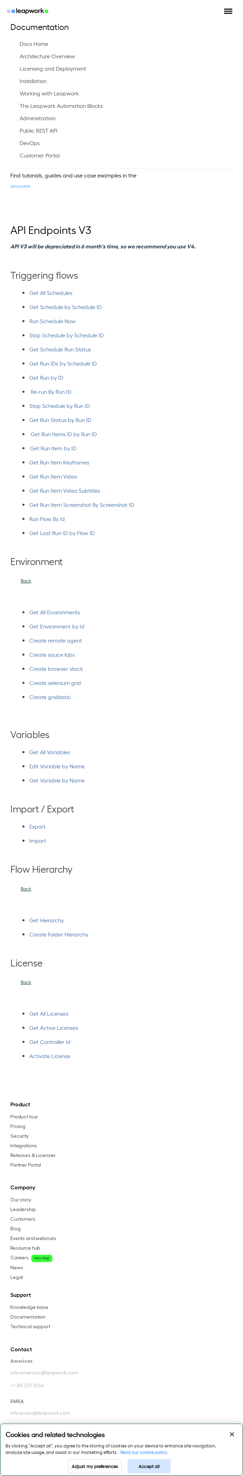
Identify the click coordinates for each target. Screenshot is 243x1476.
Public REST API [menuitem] (39, 130)
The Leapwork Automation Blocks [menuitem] (61, 105)
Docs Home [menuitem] (34, 43)
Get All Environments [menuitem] (54, 612)
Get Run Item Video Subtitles (64, 490)
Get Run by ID (46, 377)
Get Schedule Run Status (60, 349)
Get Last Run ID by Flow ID (62, 532)
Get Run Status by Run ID (60, 419)
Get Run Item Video (53, 476)
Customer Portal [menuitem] (40, 155)
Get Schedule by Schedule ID (65, 306)
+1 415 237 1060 (27, 1385)
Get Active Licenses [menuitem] (53, 1027)
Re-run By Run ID (51, 391)
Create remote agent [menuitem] (55, 640)
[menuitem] (131, 611)
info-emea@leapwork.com (40, 1413)
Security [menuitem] (19, 1136)
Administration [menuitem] (37, 118)
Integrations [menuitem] (23, 1146)
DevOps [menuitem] (30, 142)
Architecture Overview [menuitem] (47, 56)
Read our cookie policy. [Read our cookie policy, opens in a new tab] (144, 1452)
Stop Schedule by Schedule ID (66, 335)
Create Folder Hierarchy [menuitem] (58, 934)
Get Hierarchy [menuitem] (46, 920)
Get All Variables (49, 752)
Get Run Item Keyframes (59, 462)
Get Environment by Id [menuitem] (56, 626)
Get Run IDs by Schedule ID (63, 363)
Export (37, 826)
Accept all (149, 1466)
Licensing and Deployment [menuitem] (53, 68)
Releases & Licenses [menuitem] (32, 1155)
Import (37, 840)
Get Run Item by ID (53, 448)
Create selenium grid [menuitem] (55, 682)
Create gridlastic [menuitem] (50, 696)
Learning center (20, 185)
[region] (121, 1449)
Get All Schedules (50, 292)
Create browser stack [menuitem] (56, 668)
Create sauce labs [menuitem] (52, 654)
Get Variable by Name (57, 780)
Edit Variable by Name (57, 766)
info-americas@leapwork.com (44, 1373)
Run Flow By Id (47, 518)
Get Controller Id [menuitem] (50, 1041)
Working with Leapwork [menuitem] (49, 93)
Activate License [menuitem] (49, 1055)
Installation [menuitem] (33, 80)
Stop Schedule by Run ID (59, 405)
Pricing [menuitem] (18, 1126)
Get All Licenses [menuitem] (48, 1013)
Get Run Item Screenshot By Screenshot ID (81, 504)
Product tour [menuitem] (24, 1117)
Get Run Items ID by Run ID (64, 434)
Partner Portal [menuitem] (25, 1165)
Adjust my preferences (95, 1466)
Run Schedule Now (52, 321)
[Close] (232, 1434)
